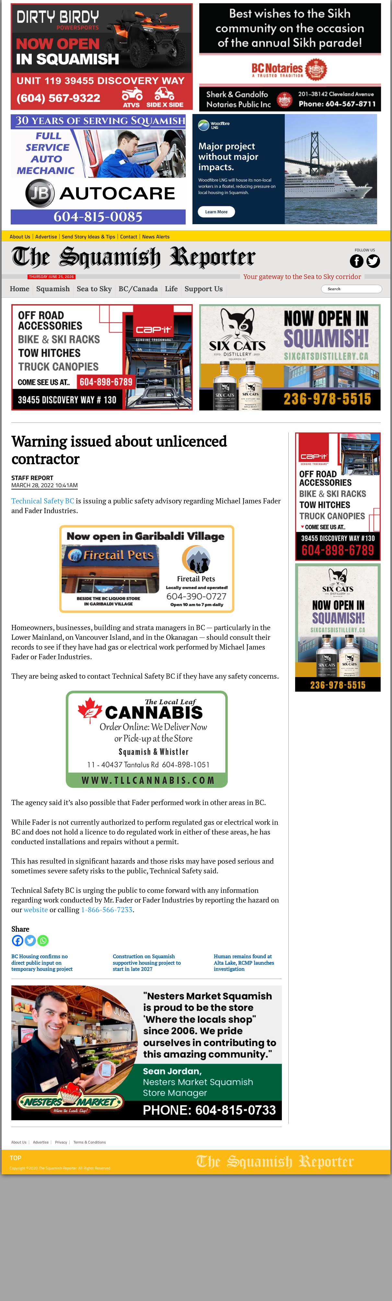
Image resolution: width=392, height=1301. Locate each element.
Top (15, 1157)
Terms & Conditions (90, 1142)
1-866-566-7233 (107, 909)
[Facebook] (17, 940)
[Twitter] (30, 940)
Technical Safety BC (42, 500)
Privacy (61, 1142)
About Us (19, 1142)
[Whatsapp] (43, 940)
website (36, 909)
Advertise (41, 1142)
